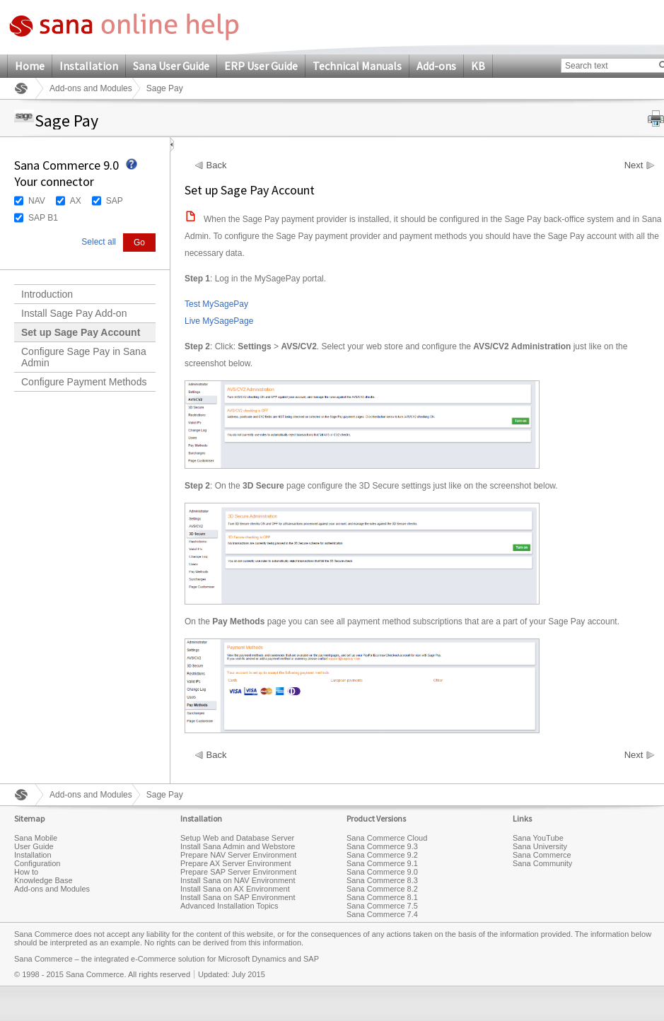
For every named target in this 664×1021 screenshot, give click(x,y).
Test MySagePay (216, 304)
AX (75, 201)
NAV (36, 201)
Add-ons (436, 66)
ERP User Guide (261, 66)
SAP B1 (43, 218)
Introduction (47, 294)
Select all (98, 242)
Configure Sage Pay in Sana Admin (83, 357)
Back (216, 165)
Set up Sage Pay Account (80, 332)
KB (478, 66)
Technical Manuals (357, 66)
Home (30, 66)
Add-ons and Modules (90, 88)
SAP (114, 201)
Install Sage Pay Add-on (74, 313)
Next (633, 165)
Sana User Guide (171, 66)
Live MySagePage (219, 321)
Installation (88, 66)
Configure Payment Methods (83, 381)
